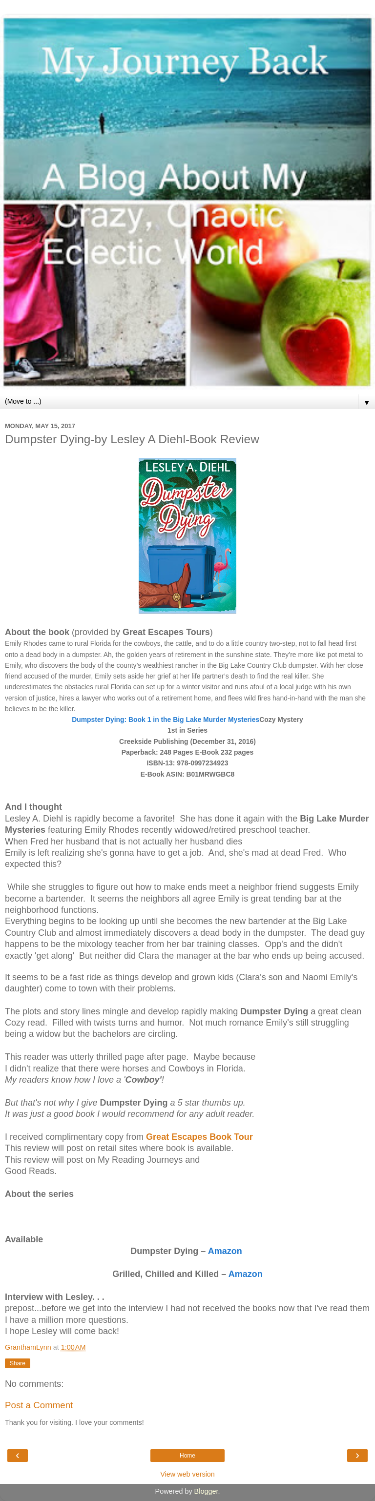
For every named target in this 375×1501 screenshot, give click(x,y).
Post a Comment (39, 1405)
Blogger (206, 1491)
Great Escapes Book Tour (199, 1137)
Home (187, 1455)
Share (17, 1363)
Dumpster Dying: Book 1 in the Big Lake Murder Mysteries (165, 719)
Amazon (226, 1251)
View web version (187, 1474)
